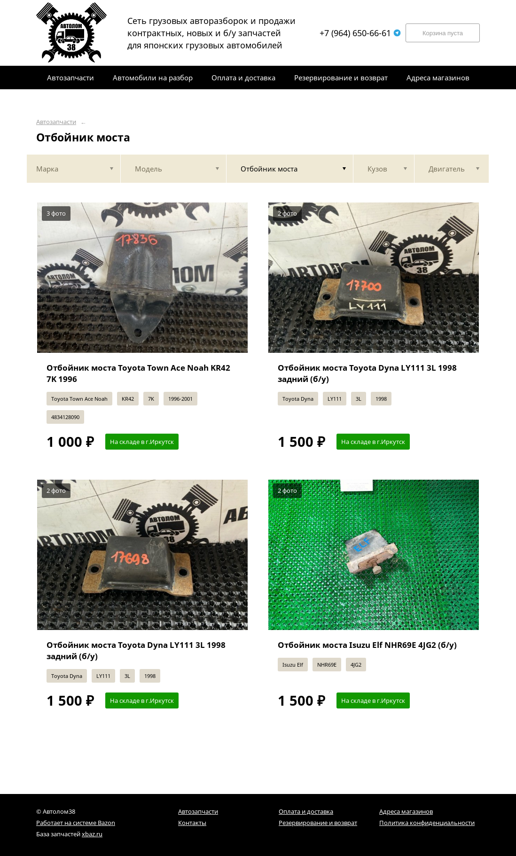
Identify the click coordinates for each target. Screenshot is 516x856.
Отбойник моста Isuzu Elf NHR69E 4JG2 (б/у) (367, 644)
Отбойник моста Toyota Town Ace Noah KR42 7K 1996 (138, 373)
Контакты (192, 822)
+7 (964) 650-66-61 (360, 33)
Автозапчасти (56, 122)
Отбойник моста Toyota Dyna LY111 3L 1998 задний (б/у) (367, 373)
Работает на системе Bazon (75, 822)
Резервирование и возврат (318, 822)
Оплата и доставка (306, 811)
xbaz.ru (92, 834)
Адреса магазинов (406, 811)
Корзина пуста (442, 33)
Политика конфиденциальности (427, 822)
